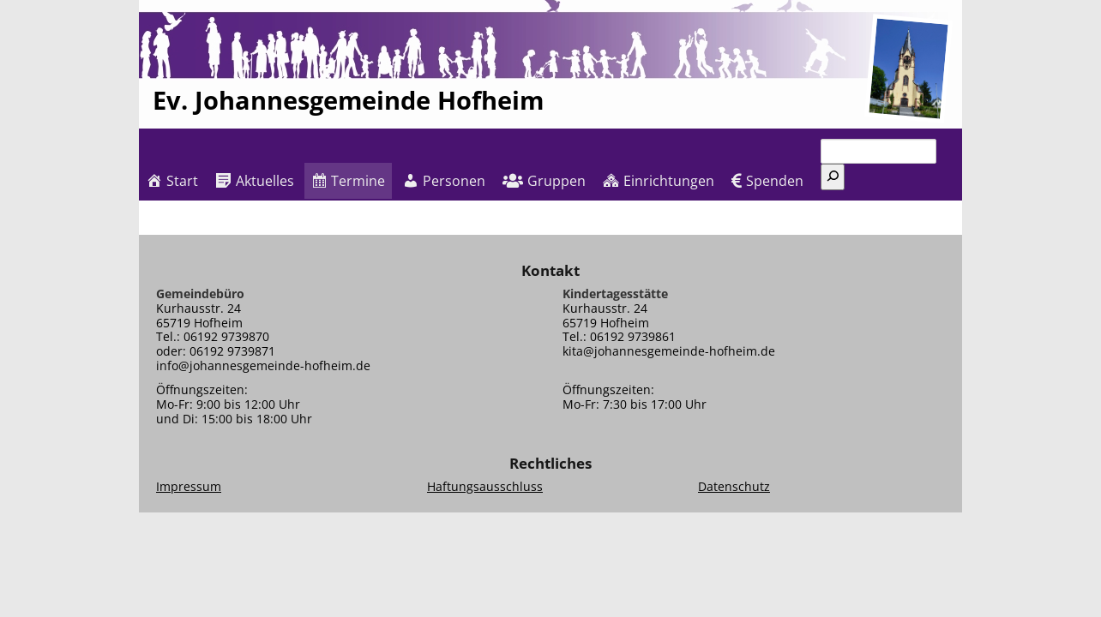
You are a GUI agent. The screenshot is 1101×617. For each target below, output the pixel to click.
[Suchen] (833, 177)
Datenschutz (734, 486)
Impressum (188, 486)
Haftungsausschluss (485, 486)
